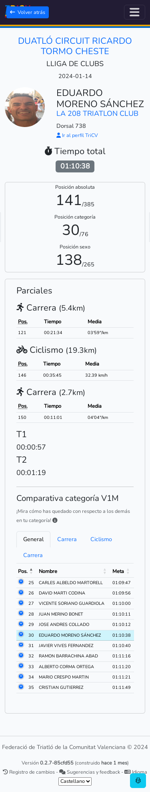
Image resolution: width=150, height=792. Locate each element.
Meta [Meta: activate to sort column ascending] (118, 571)
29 (31, 625)
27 (31, 603)
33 (31, 667)
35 (31, 687)
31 (31, 646)
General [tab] (33, 539)
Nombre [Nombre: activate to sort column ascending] (48, 571)
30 (31, 635)
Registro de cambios (29, 772)
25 (31, 583)
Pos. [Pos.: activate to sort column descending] (23, 571)
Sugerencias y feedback (89, 772)
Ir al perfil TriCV (77, 135)
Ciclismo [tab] (101, 539)
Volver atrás (27, 12)
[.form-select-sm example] (75, 781)
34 (31, 677)
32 (31, 656)
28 (31, 614)
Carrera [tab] (67, 539)
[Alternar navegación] (134, 12)
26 (31, 593)
